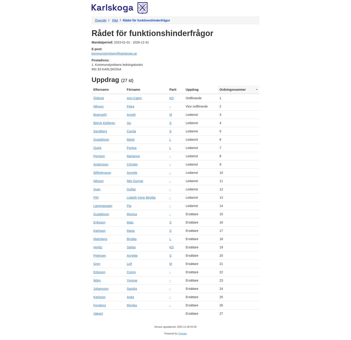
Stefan (131, 247)
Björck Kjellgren (104, 123)
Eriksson (99, 222)
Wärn (97, 280)
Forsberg (99, 305)
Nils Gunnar (135, 181)
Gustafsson (101, 139)
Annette (132, 255)
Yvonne (132, 280)
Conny (131, 272)
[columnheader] (108, 90)
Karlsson (99, 230)
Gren (96, 264)
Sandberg (100, 131)
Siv (129, 123)
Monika (132, 305)
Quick (97, 148)
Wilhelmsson (102, 172)
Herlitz (97, 247)
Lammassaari (102, 206)
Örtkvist (98, 98)
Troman (182, 333)
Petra (130, 106)
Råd (115, 20)
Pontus (132, 148)
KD (171, 98)
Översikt (100, 20)
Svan (97, 189)
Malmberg (100, 239)
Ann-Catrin (134, 98)
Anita (130, 297)
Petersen (99, 255)
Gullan (131, 189)
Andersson (100, 164)
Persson (99, 156)
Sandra (132, 289)
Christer (132, 164)
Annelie (132, 172)
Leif (129, 264)
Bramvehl (100, 114)
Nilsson (98, 106)
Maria (131, 230)
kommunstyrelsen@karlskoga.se (114, 53)
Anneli (131, 114)
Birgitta (132, 239)
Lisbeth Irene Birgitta (141, 197)
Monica (132, 214)
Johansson (101, 289)
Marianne (133, 156)
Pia (129, 206)
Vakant (98, 313)
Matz (130, 222)
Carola (131, 131)
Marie (131, 139)
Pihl (95, 197)
